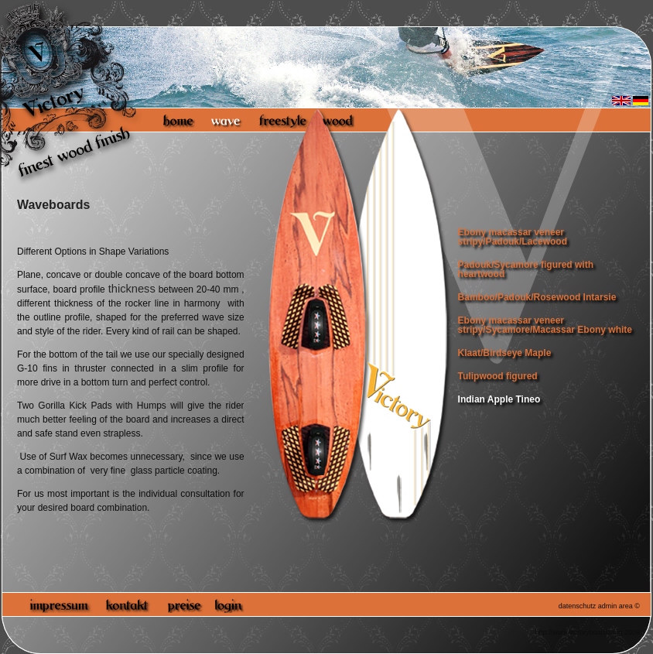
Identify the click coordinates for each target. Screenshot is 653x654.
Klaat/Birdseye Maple (505, 353)
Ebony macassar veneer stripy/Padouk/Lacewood (512, 237)
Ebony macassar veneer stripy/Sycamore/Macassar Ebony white (545, 325)
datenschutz (578, 606)
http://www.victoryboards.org (578, 632)
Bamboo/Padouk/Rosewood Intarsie (537, 297)
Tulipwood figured (498, 376)
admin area (615, 606)
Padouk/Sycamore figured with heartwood (525, 269)
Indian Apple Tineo (499, 399)
